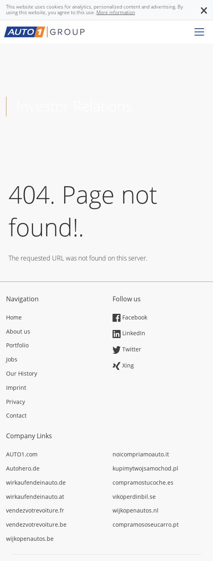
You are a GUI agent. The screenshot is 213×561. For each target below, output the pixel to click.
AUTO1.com (22, 454)
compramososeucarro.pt (146, 524)
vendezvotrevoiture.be (36, 524)
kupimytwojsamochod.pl (145, 468)
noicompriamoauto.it (141, 454)
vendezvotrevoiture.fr (35, 510)
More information (115, 12)
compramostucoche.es (143, 482)
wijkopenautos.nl (136, 510)
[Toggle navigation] (199, 32)
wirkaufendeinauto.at (35, 496)
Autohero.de (23, 468)
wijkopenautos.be (30, 538)
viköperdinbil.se (134, 496)
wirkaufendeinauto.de (36, 482)
